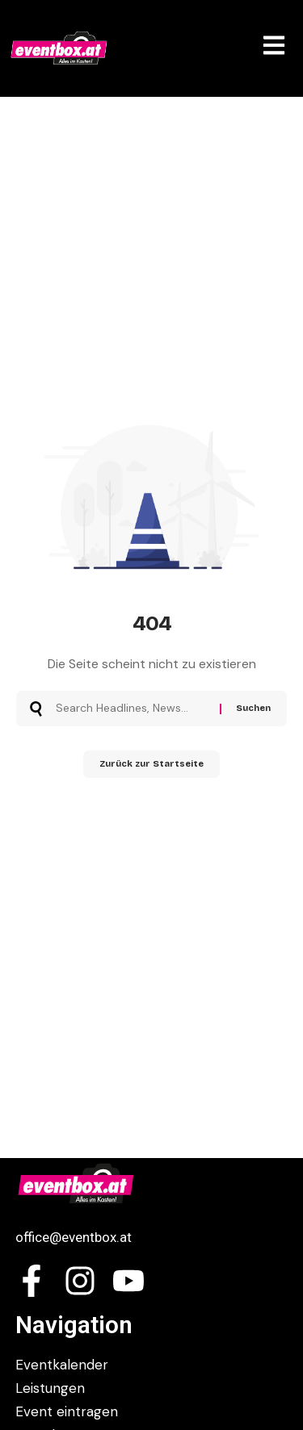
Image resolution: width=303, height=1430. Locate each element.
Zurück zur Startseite (151, 764)
